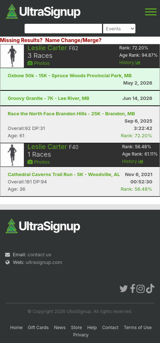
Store (76, 327)
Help (92, 327)
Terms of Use (138, 327)
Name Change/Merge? (73, 40)
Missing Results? (21, 40)
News (60, 327)
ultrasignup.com (44, 262)
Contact (110, 327)
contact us (39, 254)
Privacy (81, 335)
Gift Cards (38, 327)
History (130, 62)
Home (16, 327)
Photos (39, 63)
